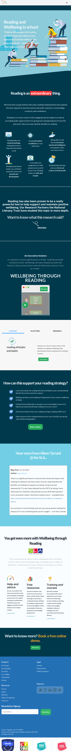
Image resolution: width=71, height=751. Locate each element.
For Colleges (5, 674)
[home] (32, 2)
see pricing (43, 359)
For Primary (5, 665)
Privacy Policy (41, 668)
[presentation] (15, 720)
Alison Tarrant (21, 473)
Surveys (3, 689)
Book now (35, 647)
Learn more (11, 613)
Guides (3, 692)
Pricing (3, 680)
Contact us (4, 700)
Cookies (39, 665)
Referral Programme (8, 698)
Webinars (4, 695)
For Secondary (6, 668)
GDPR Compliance (43, 671)
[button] (67, 2)
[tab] (13, 331)
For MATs (4, 671)
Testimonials (5, 677)
